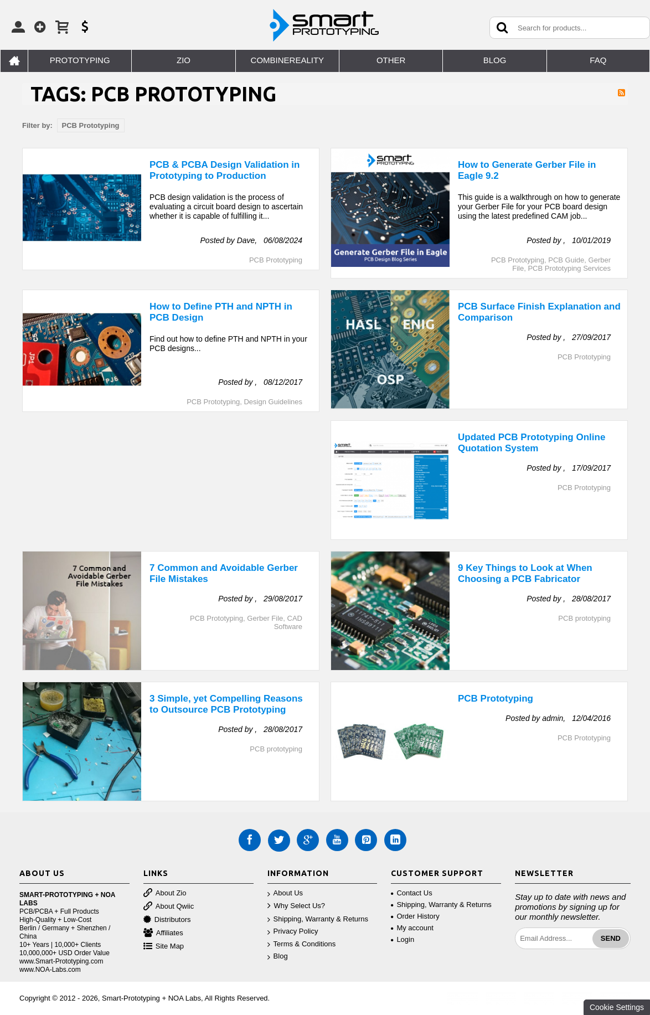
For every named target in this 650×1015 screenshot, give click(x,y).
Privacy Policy (292, 931)
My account (412, 928)
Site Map (163, 946)
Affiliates (163, 933)
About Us (285, 893)
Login (402, 939)
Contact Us (411, 893)
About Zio (165, 893)
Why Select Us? (296, 906)
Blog (277, 956)
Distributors (167, 920)
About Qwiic (168, 906)
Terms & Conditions (301, 944)
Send (611, 938)
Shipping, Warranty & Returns (317, 919)
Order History (415, 916)
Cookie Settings (617, 1007)
